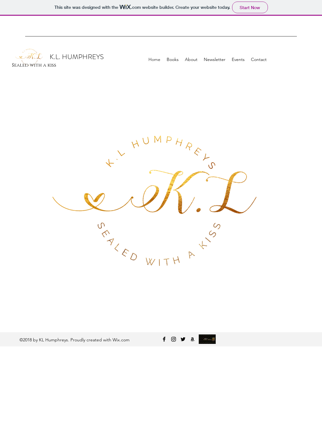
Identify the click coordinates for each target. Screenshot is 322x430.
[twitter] (183, 339)
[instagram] (173, 339)
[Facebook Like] (266, 45)
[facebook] (164, 339)
